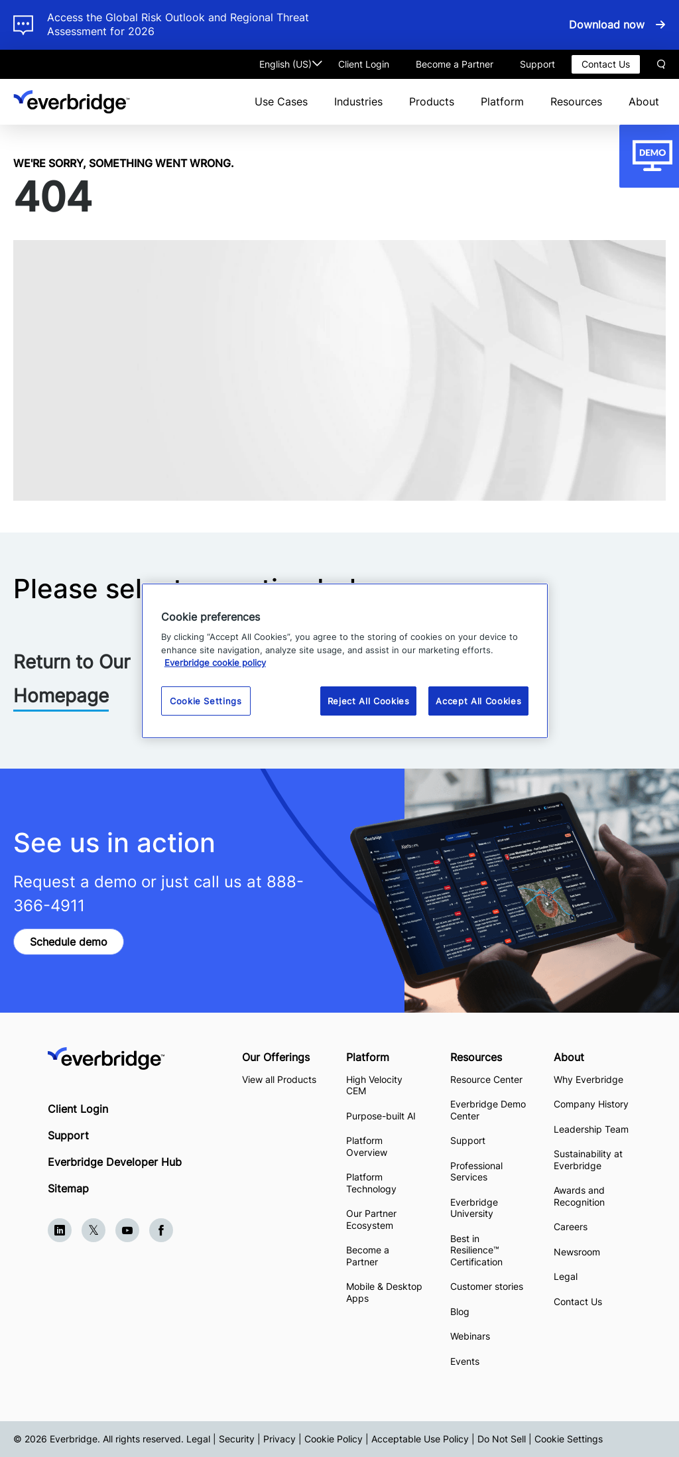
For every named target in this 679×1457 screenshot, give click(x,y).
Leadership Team (591, 1129)
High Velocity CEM (374, 1085)
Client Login (363, 64)
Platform (502, 101)
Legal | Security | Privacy (241, 1438)
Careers (570, 1226)
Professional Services (476, 1171)
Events (464, 1361)
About (644, 101)
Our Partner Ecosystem (371, 1219)
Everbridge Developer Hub (115, 1162)
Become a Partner (454, 64)
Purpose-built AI (381, 1115)
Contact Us (606, 64)
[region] (344, 661)
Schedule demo (68, 941)
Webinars (470, 1336)
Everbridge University (474, 1208)
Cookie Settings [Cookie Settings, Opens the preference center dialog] (206, 701)
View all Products (279, 1079)
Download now (607, 24)
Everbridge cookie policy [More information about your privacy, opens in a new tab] (215, 662)
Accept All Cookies (478, 701)
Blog (459, 1311)
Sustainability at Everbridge (588, 1159)
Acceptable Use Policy (420, 1438)
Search (661, 64)
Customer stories (486, 1286)
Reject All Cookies (369, 701)
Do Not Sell (501, 1438)
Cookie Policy (333, 1438)
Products (431, 101)
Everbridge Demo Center (488, 1109)
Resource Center (486, 1079)
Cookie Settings (568, 1438)
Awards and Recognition (579, 1196)
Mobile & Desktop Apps (384, 1292)
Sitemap (68, 1188)
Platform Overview (366, 1146)
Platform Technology (371, 1182)
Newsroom (577, 1251)
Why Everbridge (588, 1079)
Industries (358, 101)
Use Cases (281, 101)
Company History (591, 1103)
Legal (566, 1276)
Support (537, 64)
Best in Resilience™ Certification (477, 1250)
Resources (576, 101)
